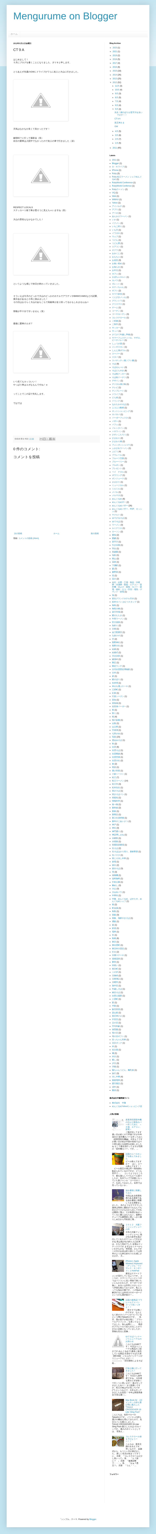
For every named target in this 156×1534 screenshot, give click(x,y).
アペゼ (115, 213)
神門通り (116, 831)
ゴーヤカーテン (119, 314)
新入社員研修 (118, 818)
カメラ (115, 280)
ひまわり (116, 438)
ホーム (14, 34)
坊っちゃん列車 (119, 1039)
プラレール (117, 455)
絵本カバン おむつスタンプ (124, 602)
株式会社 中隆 (119, 1103)
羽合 (114, 548)
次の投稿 (18, 533)
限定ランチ (117, 666)
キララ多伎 (117, 294)
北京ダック (117, 1043)
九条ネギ (116, 635)
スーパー (116, 354)
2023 (115, 48)
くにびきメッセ (119, 297)
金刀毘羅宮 (117, 632)
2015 (115, 71)
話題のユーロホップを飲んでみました (134, 1156)
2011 (115, 148)
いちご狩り (117, 226)
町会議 (115, 908)
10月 (117, 90)
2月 (117, 139)
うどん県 (116, 243)
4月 (117, 131)
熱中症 (115, 985)
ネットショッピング (121, 411)
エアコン (116, 246)
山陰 (114, 723)
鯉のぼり (116, 679)
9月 (117, 93)
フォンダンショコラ (121, 445)
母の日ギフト (118, 1036)
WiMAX (115, 199)
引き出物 (116, 545)
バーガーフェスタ (120, 418)
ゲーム (115, 307)
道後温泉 (116, 959)
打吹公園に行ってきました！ (134, 1369)
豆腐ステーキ (118, 955)
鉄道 (114, 928)
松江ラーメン (118, 781)
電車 (114, 932)
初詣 (114, 767)
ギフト (115, 290)
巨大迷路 (116, 622)
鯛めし (115, 885)
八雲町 (115, 999)
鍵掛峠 (115, 659)
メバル (115, 492)
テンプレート (118, 391)
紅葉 (114, 693)
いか (114, 219)
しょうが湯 (117, 343)
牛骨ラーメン (118, 619)
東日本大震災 (118, 948)
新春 (114, 811)
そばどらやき (118, 370)
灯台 (114, 952)
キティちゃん (118, 287)
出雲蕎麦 (116, 754)
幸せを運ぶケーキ (120, 686)
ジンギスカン (118, 347)
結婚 (114, 649)
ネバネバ (116, 414)
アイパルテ (117, 206)
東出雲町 (116, 945)
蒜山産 (115, 1012)
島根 (114, 938)
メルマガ (116, 495)
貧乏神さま (119, 122)
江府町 (115, 689)
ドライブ (116, 394)
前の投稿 (95, 533)
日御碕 (115, 975)
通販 (114, 921)
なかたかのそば (119, 404)
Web (114, 196)
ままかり (116, 482)
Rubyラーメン (118, 189)
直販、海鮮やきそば (121, 918)
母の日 (115, 1033)
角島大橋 (116, 608)
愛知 (114, 535)
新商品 (115, 814)
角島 (114, 605)
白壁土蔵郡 (117, 996)
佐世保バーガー (119, 706)
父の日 (115, 1023)
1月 (117, 143)
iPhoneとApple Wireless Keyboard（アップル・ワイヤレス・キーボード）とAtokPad (134, 1266)
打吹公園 (116, 882)
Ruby (114, 173)
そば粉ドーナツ (119, 377)
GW (116, 126)
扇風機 (115, 875)
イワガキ (116, 233)
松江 (114, 777)
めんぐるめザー (119, 502)
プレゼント (117, 468)
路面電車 (116, 1080)
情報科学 (116, 801)
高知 (114, 700)
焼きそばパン (118, 794)
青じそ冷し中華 (119, 858)
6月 (117, 105)
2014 (115, 75)
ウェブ (115, 236)
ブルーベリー (118, 461)
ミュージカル (118, 485)
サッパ (115, 331)
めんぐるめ (117, 499)
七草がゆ (116, 733)
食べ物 (115, 804)
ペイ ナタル (118, 472)
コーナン (116, 311)
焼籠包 (115, 797)
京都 (114, 629)
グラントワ (117, 301)
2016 (115, 67)
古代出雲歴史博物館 (121, 669)
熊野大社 (116, 646)
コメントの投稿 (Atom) (28, 538)
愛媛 (114, 538)
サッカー (116, 328)
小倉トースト (118, 774)
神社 (114, 828)
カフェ (115, 274)
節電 (114, 862)
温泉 (114, 562)
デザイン (116, 381)
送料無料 (116, 878)
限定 (114, 662)
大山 (114, 888)
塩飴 (114, 555)
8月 (117, 97)
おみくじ (116, 253)
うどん (115, 240)
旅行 (114, 1073)
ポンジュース (118, 478)
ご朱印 (115, 324)
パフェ (115, 424)
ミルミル (116, 489)
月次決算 (116, 656)
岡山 (114, 558)
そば (114, 364)
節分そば (116, 868)
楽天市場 (116, 612)
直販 (114, 915)
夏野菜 (115, 572)
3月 (117, 135)
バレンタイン (118, 428)
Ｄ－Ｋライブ (118, 167)
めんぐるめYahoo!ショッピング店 (127, 1106)
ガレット (116, 284)
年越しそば (117, 989)
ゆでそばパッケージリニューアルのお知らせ (134, 1338)
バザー (115, 421)
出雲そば (116, 750)
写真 (114, 737)
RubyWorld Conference (122, 182)
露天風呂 (116, 1083)
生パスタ (116, 855)
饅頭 (114, 1090)
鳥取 (114, 911)
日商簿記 (116, 979)
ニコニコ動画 (118, 408)
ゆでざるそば (118, 518)
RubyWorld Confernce (122, 186)
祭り (114, 713)
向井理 (115, 683)
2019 (115, 55)
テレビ (115, 387)
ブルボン (116, 465)
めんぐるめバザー (120, 505)
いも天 (115, 230)
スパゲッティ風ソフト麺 (123, 360)
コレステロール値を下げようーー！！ (134, 1438)
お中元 (115, 270)
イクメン (116, 223)
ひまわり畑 (117, 441)
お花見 (115, 260)
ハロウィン (117, 431)
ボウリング (117, 475)
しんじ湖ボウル (119, 350)
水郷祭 (115, 838)
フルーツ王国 (118, 458)
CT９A (117, 119)
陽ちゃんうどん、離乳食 (123, 1070)
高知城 (115, 703)
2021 (115, 51)
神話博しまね (118, 835)
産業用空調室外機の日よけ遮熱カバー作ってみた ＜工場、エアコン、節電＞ (134, 1124)
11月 (117, 86)
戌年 (114, 1087)
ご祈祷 (115, 321)
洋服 (114, 1066)
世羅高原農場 (118, 845)
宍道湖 (115, 730)
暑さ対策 (116, 770)
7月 (117, 101)
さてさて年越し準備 (121, 334)
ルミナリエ (117, 528)
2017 (115, 63)
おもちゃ (116, 257)
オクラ (115, 250)
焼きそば (116, 791)
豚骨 (114, 962)
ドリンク (116, 401)
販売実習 (116, 1009)
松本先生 (116, 787)
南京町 (115, 969)
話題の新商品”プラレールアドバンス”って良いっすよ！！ (134, 1303)
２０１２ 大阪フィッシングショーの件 (134, 1227)
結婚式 (115, 652)
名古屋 (115, 1050)
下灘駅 (115, 565)
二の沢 (115, 972)
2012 (115, 82)
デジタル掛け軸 (119, 384)
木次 (114, 1056)
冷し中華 (116, 1077)
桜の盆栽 (116, 720)
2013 (115, 78)
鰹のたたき (117, 615)
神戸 (114, 824)
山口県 (115, 727)
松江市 (115, 784)
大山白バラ (117, 892)
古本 (114, 672)
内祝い (115, 965)
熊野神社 (116, 642)
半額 (114, 1006)
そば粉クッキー (119, 374)
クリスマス (117, 304)
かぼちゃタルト (119, 277)
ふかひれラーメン (120, 448)
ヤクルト (116, 515)
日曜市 (115, 982)
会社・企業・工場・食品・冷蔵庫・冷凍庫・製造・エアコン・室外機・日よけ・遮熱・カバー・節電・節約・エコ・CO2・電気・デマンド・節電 (127, 587)
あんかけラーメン (120, 216)
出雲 (114, 747)
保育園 (115, 1029)
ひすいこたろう (119, 434)
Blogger (115, 163)
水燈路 (115, 841)
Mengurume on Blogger (65, 16)
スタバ (115, 357)
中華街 (115, 895)
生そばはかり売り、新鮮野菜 (125, 851)
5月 (117, 109)
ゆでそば (116, 521)
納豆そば (116, 992)
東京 (114, 942)
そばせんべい (118, 367)
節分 (114, 865)
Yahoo (115, 203)
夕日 (114, 1063)
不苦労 (115, 1019)
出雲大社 (116, 760)
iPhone (115, 170)
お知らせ (116, 267)
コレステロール (119, 317)
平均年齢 (116, 1026)
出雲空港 (116, 757)
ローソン (116, 531)
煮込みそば (117, 740)
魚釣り (115, 625)
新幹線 (115, 808)
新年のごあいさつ (120, 821)
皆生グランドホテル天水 (123, 598)
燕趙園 (115, 552)
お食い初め (117, 263)
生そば (115, 848)
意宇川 (115, 542)
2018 (115, 59)
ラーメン (116, 525)
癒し (114, 1060)
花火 (114, 579)
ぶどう (115, 451)
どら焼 (115, 397)
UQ (113, 193)
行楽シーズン (118, 696)
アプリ (115, 209)
